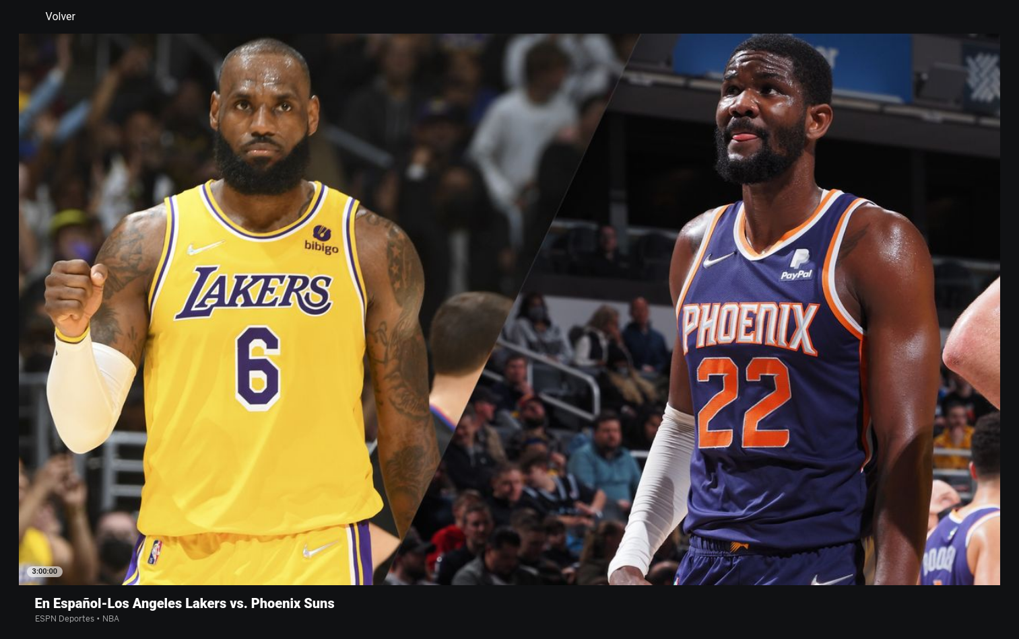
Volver (52, 17)
